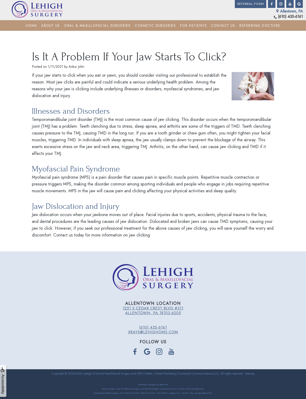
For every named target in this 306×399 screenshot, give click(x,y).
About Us (50, 25)
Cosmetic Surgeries (155, 25)
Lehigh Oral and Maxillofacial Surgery (107, 373)
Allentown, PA (289, 11)
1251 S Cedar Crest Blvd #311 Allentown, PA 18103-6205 (153, 311)
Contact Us (223, 25)
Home (31, 25)
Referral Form (249, 4)
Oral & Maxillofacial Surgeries (97, 25)
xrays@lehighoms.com (153, 332)
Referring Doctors (259, 25)
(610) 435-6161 (288, 16)
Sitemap (250, 373)
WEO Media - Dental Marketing (156, 373)
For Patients (193, 25)
